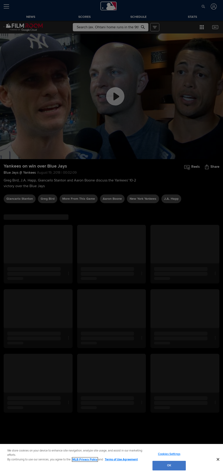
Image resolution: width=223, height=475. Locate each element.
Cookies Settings (169, 454)
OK (169, 465)
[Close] (218, 459)
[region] (111, 459)
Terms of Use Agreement (121, 459)
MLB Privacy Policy (84, 459)
